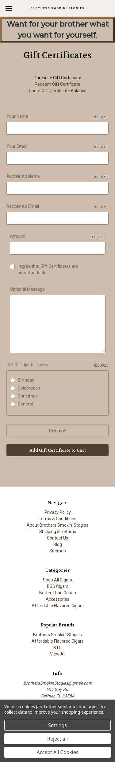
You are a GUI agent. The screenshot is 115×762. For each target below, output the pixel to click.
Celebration (29, 388)
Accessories (57, 599)
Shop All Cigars (57, 579)
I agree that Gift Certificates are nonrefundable (47, 269)
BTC (57, 647)
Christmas (28, 396)
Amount (57, 236)
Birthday (26, 380)
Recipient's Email (57, 206)
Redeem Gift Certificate (57, 84)
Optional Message (27, 289)
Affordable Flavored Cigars (58, 605)
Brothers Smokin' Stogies (57, 634)
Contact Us (57, 538)
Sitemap (57, 550)
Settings (57, 725)
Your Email (57, 146)
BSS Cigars (57, 586)
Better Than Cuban (57, 592)
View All (57, 654)
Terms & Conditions (57, 518)
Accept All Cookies (58, 752)
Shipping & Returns (57, 531)
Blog (57, 544)
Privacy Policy (57, 512)
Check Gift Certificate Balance (57, 90)
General (25, 404)
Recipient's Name (57, 176)
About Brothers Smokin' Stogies (57, 525)
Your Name (57, 116)
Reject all (57, 738)
